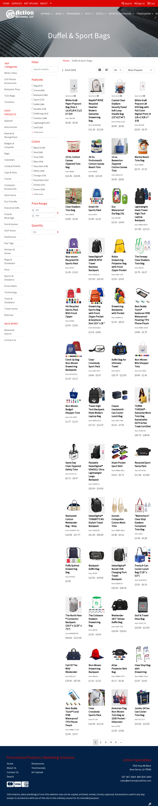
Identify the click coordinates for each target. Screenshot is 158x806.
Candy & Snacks (12, 166)
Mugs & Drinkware (9, 261)
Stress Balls (10, 285)
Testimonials (38, 767)
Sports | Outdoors (120, 13)
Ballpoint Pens (12, 89)
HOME (6, 3)
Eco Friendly (10, 201)
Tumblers (9, 101)
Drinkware (73, 13)
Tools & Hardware (9, 300)
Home (10, 763)
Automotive (10, 127)
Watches (8, 314)
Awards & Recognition (10, 135)
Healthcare (10, 236)
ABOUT (44, 3)
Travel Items (11, 308)
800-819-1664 (144, 776)
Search (127, 3)
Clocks (7, 178)
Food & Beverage (9, 216)
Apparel (46, 13)
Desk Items (10, 195)
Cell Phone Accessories (10, 81)
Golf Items (10, 230)
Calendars (9, 159)
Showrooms (37, 763)
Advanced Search (9, 331)
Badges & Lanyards (9, 145)
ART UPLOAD (31, 3)
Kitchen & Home (9, 251)
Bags (58, 13)
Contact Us (10, 340)
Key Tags (9, 243)
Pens (7, 269)
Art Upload (37, 772)
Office (100, 13)
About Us (11, 767)
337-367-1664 (128, 776)
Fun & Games (11, 224)
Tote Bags (9, 95)
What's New (10, 72)
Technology (10, 292)
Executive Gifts (12, 207)
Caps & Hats (10, 172)
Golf (88, 13)
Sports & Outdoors (9, 277)
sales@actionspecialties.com (135, 780)
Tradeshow (144, 13)
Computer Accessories (10, 187)
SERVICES (17, 3)
